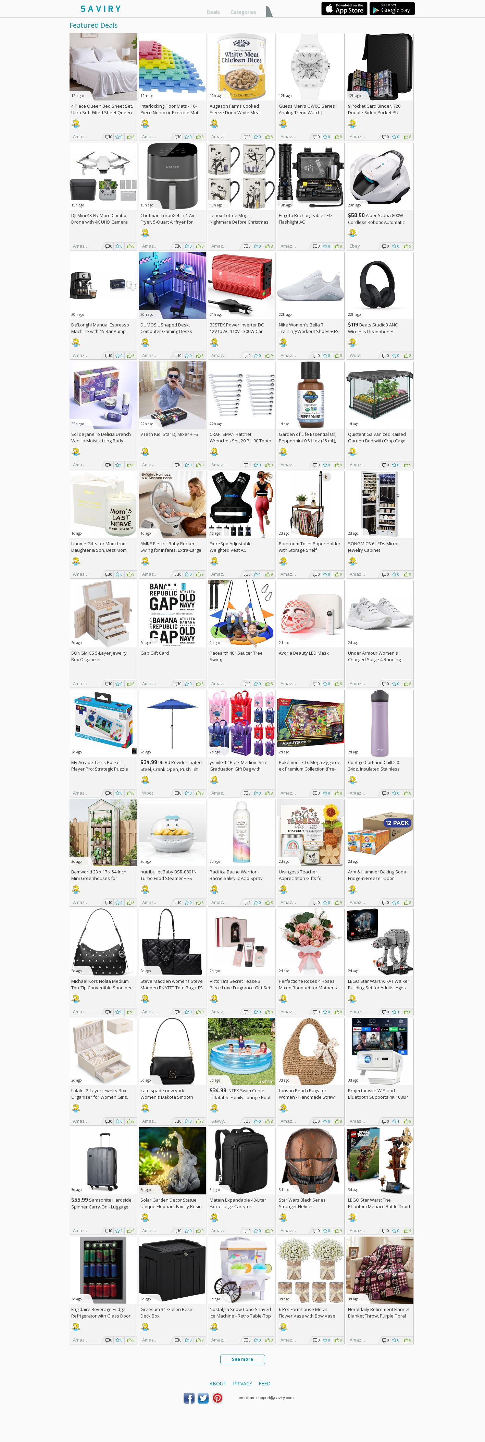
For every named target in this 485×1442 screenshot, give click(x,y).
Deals (213, 11)
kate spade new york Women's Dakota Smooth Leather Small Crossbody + (171, 1097)
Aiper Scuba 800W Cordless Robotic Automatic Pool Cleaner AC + (376, 222)
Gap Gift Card (154, 653)
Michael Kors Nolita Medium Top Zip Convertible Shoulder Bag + (101, 987)
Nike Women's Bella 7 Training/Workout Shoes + (309, 328)
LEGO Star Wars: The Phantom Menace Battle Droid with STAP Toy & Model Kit (379, 1206)
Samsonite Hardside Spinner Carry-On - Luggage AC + (101, 1206)
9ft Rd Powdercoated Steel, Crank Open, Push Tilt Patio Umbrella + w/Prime (171, 769)
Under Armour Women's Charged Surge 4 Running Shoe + (374, 659)
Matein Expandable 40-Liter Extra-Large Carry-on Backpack (238, 1206)
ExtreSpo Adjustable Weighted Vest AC (231, 546)
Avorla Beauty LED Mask (304, 653)
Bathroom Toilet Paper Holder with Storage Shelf (309, 546)
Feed (265, 1383)
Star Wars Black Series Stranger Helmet (302, 1203)
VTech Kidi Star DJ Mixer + (169, 434)
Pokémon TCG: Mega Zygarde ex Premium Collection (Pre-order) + (309, 768)
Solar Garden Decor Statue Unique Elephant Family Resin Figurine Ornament (171, 1206)
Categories (244, 11)
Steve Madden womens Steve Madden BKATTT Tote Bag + (171, 984)
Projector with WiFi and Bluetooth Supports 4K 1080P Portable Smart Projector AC (378, 1097)
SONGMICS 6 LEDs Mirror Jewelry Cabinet (373, 546)
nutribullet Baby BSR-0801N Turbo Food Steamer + (168, 875)
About (218, 1383)
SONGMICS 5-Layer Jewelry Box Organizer (99, 656)
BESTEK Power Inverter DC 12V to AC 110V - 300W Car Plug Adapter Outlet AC (237, 331)
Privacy (242, 1383)
